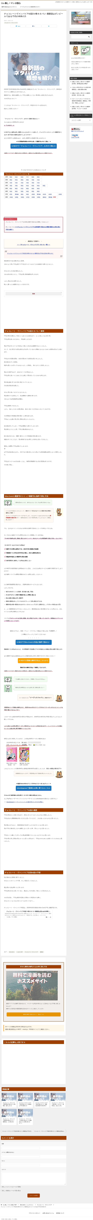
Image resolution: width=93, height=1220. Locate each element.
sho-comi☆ (11, 952)
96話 (38, 191)
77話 (38, 182)
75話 (27, 182)
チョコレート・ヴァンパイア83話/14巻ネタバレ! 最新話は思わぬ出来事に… (50, 1132)
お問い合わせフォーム (48, 1214)
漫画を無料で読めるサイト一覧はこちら (33, 1015)
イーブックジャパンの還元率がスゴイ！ (30, 6)
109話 (38, 197)
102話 (50, 194)
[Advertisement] (33, 41)
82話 (33, 185)
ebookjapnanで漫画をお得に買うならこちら (33, 788)
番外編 (17, 194)
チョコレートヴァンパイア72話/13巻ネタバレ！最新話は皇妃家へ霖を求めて (42, 1105)
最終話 (44, 197)
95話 (33, 191)
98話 (22, 194)
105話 (16, 197)
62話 (22, 177)
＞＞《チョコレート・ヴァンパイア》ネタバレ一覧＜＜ (33, 244)
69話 (27, 179)
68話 (22, 179)
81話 (27, 185)
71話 (38, 179)
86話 (16, 188)
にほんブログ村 (75, 137)
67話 (16, 179)
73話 (16, 182)
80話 (22, 185)
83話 (38, 185)
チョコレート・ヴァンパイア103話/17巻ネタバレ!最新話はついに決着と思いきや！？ (25, 1122)
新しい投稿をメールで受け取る (11, 1191)
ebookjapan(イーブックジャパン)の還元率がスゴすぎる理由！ (25, 802)
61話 (16, 177)
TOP (10, 1206)
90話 (38, 188)
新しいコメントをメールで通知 (11, 1188)
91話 (11, 191)
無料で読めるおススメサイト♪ (9, 6)
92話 (16, 191)
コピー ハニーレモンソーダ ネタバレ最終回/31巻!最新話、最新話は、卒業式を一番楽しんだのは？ (81, 100)
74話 (22, 182)
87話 (22, 188)
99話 (27, 194)
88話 (27, 188)
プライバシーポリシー (34, 1214)
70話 (33, 179)
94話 (27, 191)
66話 (11, 179)
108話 (33, 197)
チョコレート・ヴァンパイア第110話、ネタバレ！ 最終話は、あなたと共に (58, 1105)
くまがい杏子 (20, 952)
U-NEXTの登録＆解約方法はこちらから (33, 660)
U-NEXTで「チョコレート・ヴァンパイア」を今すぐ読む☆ (34, 146)
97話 (11, 194)
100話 (33, 194)
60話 (11, 177)
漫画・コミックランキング (77, 131)
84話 (44, 185)
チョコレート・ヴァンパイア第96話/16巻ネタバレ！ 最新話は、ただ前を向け (9, 1121)
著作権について (60, 1214)
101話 (44, 194)
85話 (11, 188)
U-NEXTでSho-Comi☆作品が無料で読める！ (33, 642)
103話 (60, 194)
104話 (11, 197)
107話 (27, 197)
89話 (33, 188)
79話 (16, 185)
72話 (11, 182)
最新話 (41, 952)
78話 (11, 185)
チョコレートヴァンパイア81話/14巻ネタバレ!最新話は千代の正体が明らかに (30, 253)
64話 (33, 177)
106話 (22, 197)
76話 (33, 182)
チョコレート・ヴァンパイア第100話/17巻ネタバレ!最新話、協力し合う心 (9, 1105)
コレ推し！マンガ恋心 (13, 3)
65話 (38, 177)
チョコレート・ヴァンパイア (11, 22)
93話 (22, 191)
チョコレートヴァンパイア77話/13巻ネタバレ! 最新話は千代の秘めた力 (25, 1105)
